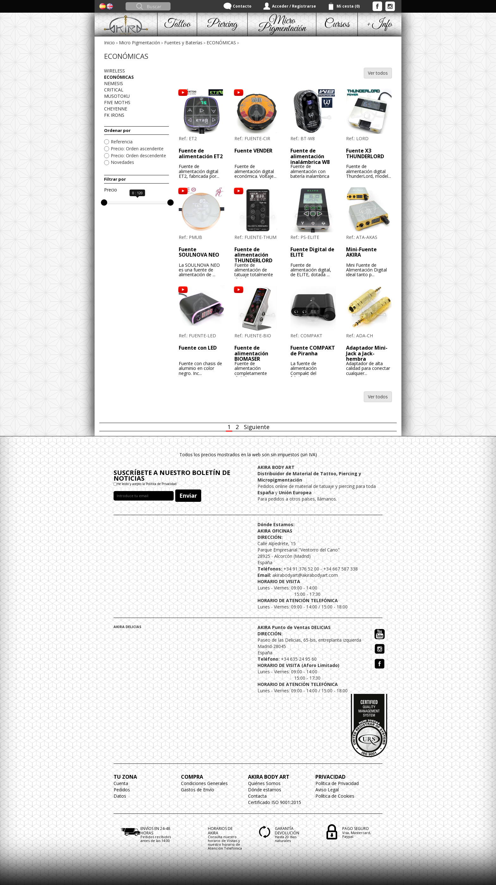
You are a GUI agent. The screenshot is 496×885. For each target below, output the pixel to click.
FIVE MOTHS (117, 102)
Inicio (109, 43)
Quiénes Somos (264, 783)
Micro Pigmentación (139, 43)
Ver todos (378, 73)
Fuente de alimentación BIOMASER (251, 353)
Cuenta (121, 783)
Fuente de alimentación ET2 (201, 153)
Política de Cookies (334, 796)
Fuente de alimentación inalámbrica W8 (310, 156)
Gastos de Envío (197, 790)
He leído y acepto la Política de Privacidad (147, 484)
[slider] (104, 202)
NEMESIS (113, 83)
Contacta (257, 796)
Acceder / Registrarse (294, 6)
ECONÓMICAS (221, 43)
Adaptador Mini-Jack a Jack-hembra (367, 353)
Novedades (122, 162)
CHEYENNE (115, 109)
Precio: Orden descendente (138, 156)
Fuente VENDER (253, 150)
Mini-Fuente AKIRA (361, 252)
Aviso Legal (327, 790)
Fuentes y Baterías (183, 43)
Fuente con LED (198, 347)
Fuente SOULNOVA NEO (199, 252)
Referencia (122, 142)
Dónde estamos (264, 790)
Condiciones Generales (204, 783)
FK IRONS (114, 115)
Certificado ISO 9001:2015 (274, 802)
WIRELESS (114, 71)
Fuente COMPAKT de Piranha (312, 350)
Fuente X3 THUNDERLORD (365, 153)
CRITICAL (113, 90)
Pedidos (122, 790)
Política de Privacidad (337, 783)
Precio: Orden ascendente (137, 149)
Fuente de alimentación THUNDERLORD (253, 255)
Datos (120, 796)
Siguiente (257, 427)
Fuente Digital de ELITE (312, 252)
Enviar (188, 495)
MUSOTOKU (117, 96)
